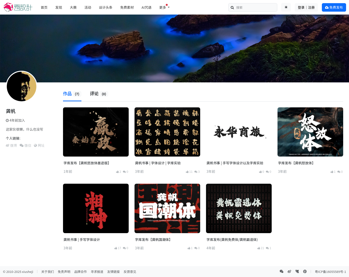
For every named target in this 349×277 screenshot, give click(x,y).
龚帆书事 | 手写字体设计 (81, 239)
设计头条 (105, 7)
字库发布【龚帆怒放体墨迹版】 (87, 162)
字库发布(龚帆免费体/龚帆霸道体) (232, 239)
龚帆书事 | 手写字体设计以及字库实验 (234, 162)
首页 (44, 7)
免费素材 (127, 7)
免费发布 (334, 7)
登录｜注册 (306, 7)
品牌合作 (80, 271)
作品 (72, 93)
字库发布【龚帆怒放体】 (296, 162)
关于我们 (47, 271)
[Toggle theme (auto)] (286, 7)
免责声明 (64, 271)
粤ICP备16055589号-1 (330, 271)
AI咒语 (146, 7)
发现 (58, 7)
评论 (99, 93)
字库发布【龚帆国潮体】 (153, 239)
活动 (87, 7)
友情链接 (113, 271)
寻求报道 (97, 271)
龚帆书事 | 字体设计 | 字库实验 (158, 162)
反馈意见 (130, 271)
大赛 (73, 7)
